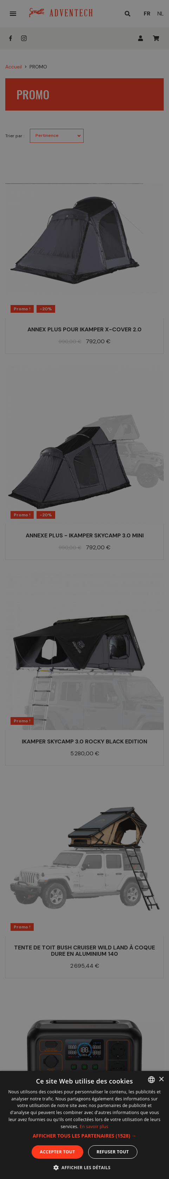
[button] (84, 1136)
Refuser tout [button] (113, 1152)
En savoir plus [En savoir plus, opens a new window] (94, 1127)
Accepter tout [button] (57, 1152)
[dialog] (84, 589)
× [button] (161, 1079)
